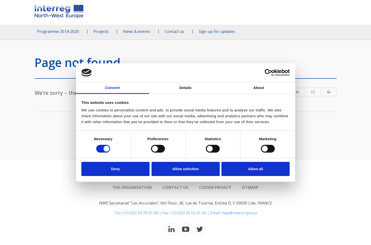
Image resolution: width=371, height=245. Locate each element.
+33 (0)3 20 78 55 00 (140, 213)
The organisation (132, 187)
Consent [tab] (112, 88)
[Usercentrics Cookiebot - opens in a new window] (268, 72)
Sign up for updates (217, 31)
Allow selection (185, 169)
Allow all (255, 169)
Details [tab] (186, 88)
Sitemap (250, 187)
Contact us (174, 31)
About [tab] (258, 88)
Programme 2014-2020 (58, 31)
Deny (115, 169)
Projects (101, 31)
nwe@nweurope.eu (239, 213)
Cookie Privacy (215, 187)
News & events (136, 31)
